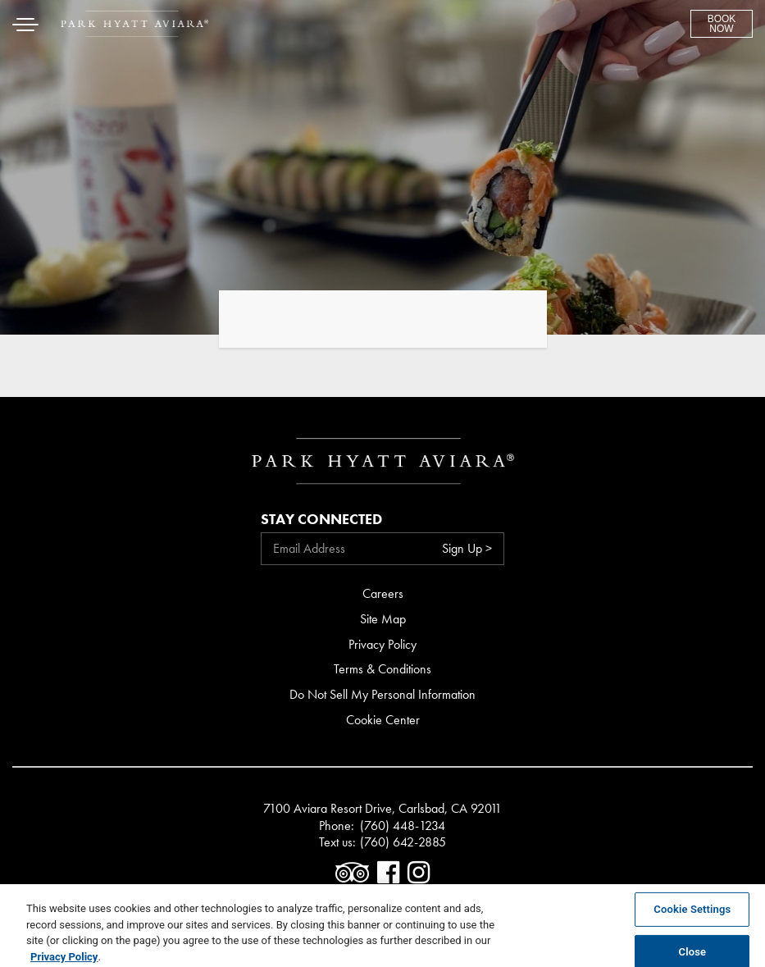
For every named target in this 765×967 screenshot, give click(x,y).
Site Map (383, 618)
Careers (382, 593)
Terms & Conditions (382, 668)
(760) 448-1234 (402, 826)
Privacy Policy (382, 644)
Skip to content (60, 75)
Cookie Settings (692, 912)
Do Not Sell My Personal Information (382, 694)
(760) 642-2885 (403, 842)
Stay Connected (321, 518)
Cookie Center (383, 719)
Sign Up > (467, 548)
